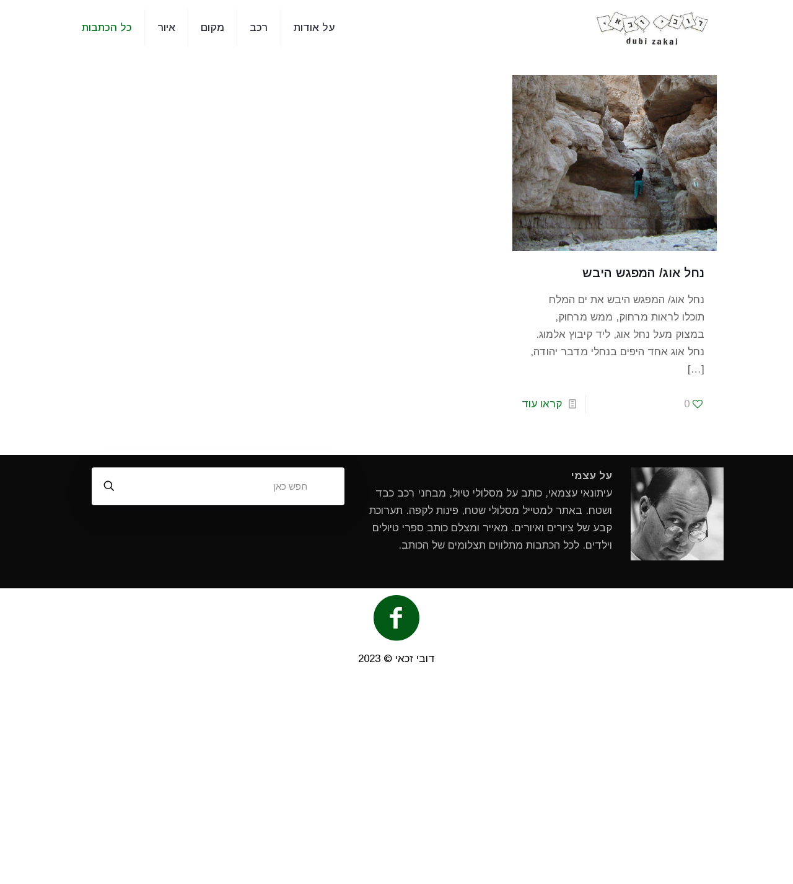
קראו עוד (542, 404)
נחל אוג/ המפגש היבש (643, 273)
